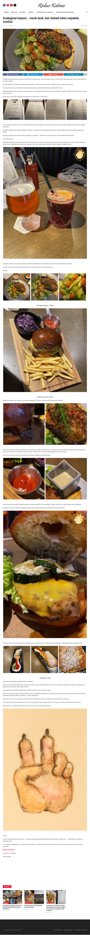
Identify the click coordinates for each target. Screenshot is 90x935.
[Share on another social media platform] (85, 74)
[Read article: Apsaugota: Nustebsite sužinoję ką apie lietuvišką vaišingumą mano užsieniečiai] (12, 897)
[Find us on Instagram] (7, 5)
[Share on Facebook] (13, 74)
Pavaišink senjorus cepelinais (65, 12)
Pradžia (6, 12)
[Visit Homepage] (51, 5)
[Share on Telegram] (33, 74)
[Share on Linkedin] (74, 74)
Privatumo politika (77, 930)
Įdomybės (22, 12)
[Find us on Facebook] (4, 5)
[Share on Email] (53, 74)
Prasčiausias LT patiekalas (45, 12)
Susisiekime (84, 930)
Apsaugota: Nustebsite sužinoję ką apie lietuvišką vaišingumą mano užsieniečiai (12, 907)
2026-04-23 (5, 911)
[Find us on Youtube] (11, 5)
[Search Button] (86, 12)
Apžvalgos (14, 12)
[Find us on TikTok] (14, 5)
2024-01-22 (5, 25)
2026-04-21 (26, 909)
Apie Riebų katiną (58, 930)
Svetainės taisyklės (67, 930)
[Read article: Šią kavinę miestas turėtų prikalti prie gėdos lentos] (34, 897)
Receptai (31, 12)
